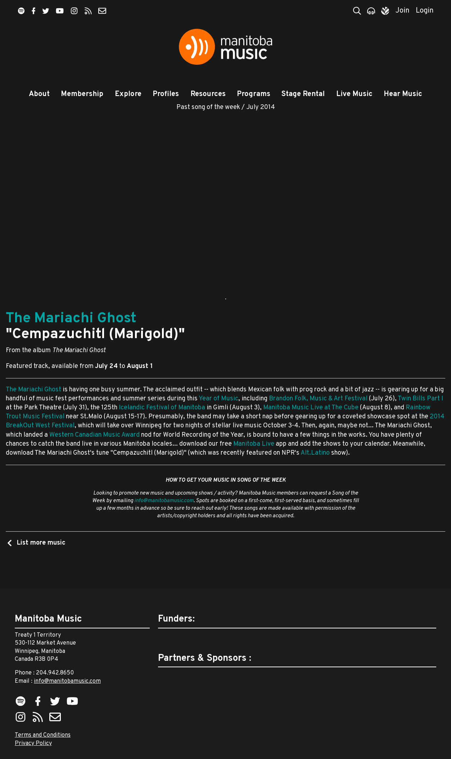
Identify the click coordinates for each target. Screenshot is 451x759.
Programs (253, 94)
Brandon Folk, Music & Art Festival (318, 416)
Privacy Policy (33, 743)
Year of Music (218, 416)
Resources (208, 94)
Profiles (166, 94)
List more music (40, 560)
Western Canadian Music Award (94, 451)
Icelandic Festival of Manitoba (162, 425)
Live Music (354, 94)
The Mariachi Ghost (71, 336)
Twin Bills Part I (420, 416)
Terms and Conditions (43, 735)
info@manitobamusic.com (164, 517)
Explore (128, 94)
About (39, 94)
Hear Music (403, 94)
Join (403, 10)
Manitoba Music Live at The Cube (310, 425)
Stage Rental (303, 94)
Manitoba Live (253, 461)
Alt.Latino (315, 470)
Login (425, 10)
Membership (82, 94)
